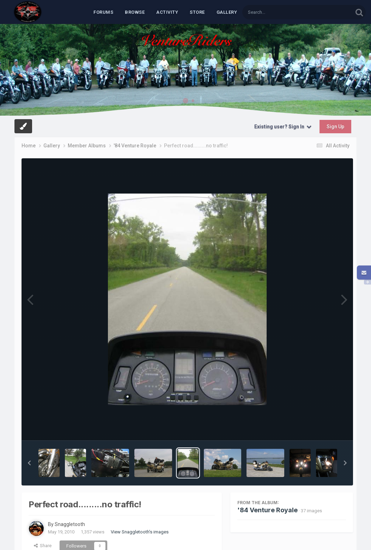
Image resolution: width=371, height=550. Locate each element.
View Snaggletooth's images (140, 531)
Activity (167, 12)
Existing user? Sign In (282, 126)
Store (197, 12)
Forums (103, 12)
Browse (135, 12)
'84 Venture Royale (267, 510)
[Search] (279, 12)
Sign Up (335, 126)
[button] (29, 463)
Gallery (227, 12)
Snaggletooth (70, 524)
